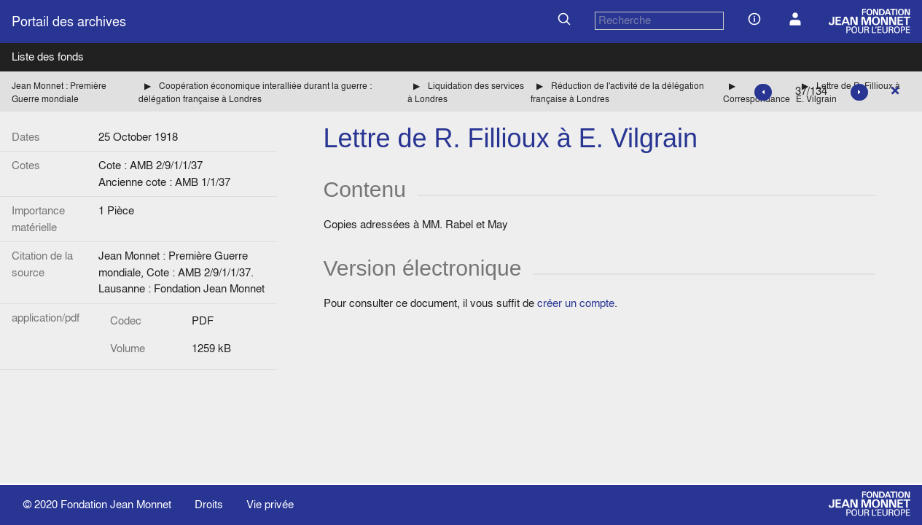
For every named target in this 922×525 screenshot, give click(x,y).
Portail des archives (69, 21)
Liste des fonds (48, 56)
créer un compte (575, 303)
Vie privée (270, 504)
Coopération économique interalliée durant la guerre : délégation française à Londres (255, 92)
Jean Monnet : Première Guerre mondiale (59, 92)
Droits (209, 504)
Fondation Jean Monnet (115, 504)
